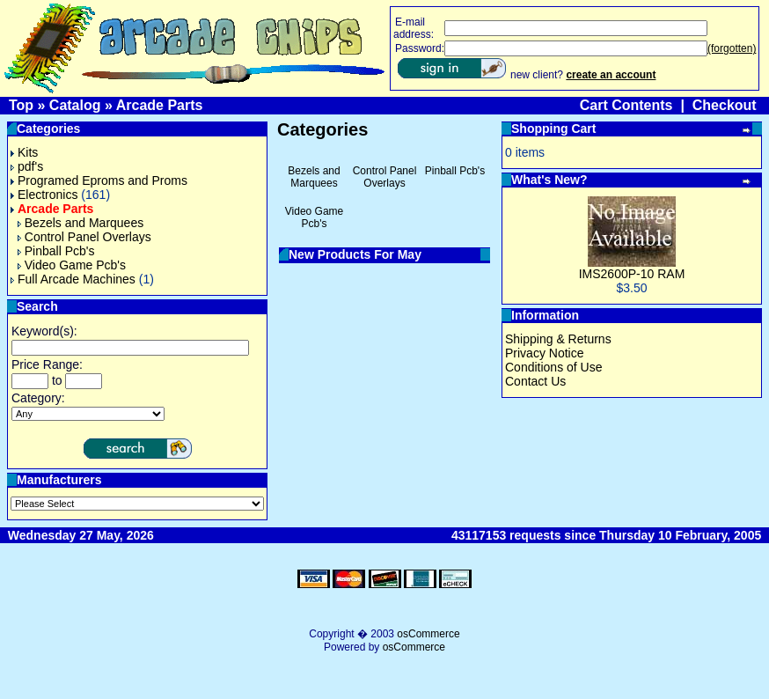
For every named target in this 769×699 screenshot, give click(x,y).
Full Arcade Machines (73, 279)
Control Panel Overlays (84, 237)
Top (21, 105)
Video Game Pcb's (72, 265)
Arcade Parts (159, 105)
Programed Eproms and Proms (99, 180)
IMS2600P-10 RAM (632, 274)
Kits (24, 152)
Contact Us (535, 381)
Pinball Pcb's (56, 251)
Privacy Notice (544, 353)
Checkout (724, 105)
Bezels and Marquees (80, 223)
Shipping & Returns (558, 339)
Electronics (44, 195)
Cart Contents (626, 105)
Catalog (75, 105)
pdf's (27, 166)
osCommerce (428, 634)
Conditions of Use (554, 367)
